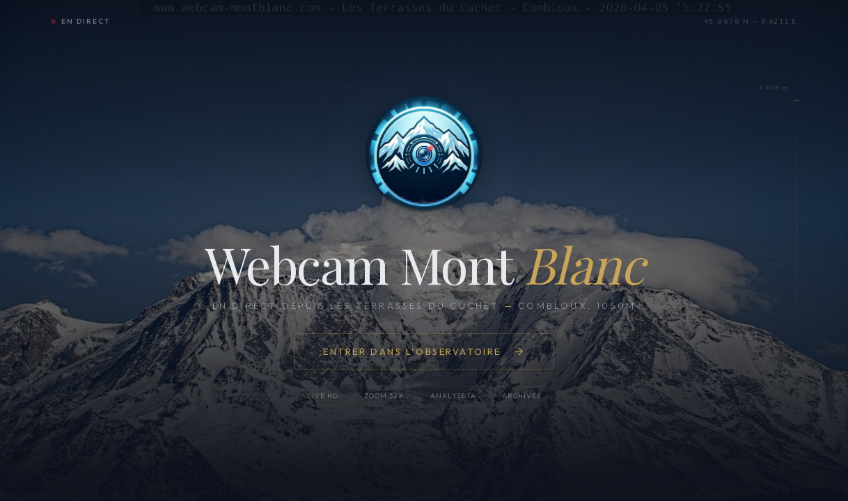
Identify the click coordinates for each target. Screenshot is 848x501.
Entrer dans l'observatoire (424, 351)
